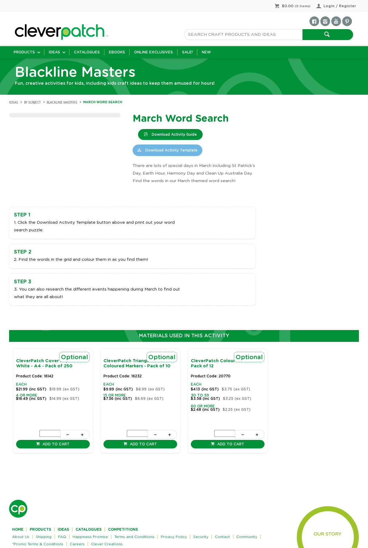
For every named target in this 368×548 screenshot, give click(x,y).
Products (24, 52)
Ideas (54, 52)
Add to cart (55, 444)
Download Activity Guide (173, 134)
